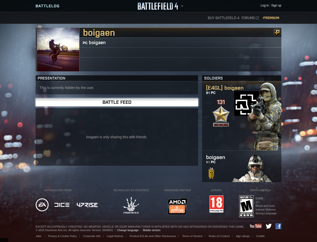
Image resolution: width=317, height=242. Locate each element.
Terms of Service (192, 236)
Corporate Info (92, 236)
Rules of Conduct (219, 236)
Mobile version (151, 230)
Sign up (276, 5)
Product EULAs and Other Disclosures (153, 236)
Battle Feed (117, 102)
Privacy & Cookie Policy (62, 236)
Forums (250, 18)
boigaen (97, 42)
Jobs (39, 236)
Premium (271, 18)
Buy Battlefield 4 (223, 18)
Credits (260, 236)
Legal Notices (115, 236)
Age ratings (243, 236)
